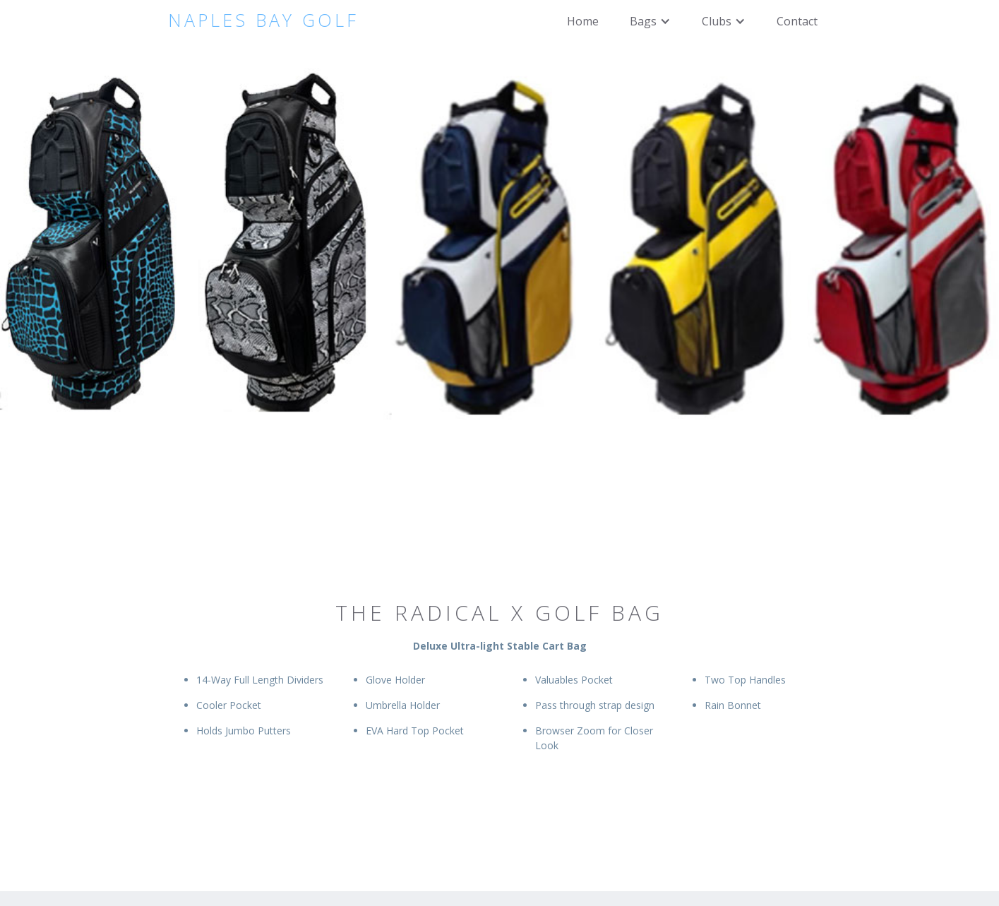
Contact (797, 21)
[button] (650, 21)
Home (583, 21)
